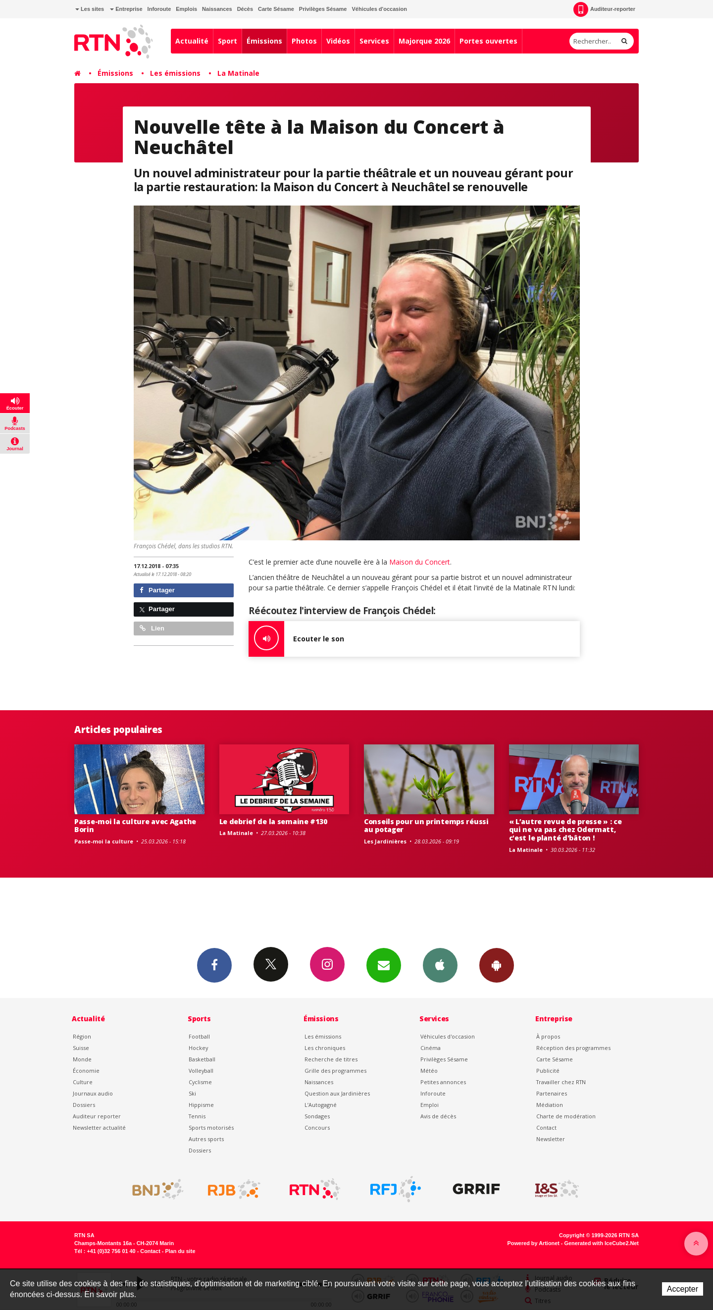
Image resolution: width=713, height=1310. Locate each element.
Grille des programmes (335, 1070)
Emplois (186, 9)
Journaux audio (93, 1093)
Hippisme (201, 1104)
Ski (192, 1093)
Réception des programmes (573, 1048)
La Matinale (238, 73)
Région (82, 1036)
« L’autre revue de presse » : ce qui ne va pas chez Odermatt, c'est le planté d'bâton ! (565, 830)
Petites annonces (443, 1082)
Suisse (81, 1048)
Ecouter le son (296, 639)
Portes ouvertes (488, 41)
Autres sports (206, 1139)
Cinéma (430, 1048)
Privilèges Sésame (323, 9)
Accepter (682, 1289)
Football (199, 1036)
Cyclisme (200, 1082)
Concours (317, 1127)
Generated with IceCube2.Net (601, 1243)
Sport (227, 41)
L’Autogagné (321, 1104)
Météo (429, 1070)
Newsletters (383, 965)
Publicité (548, 1070)
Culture (83, 1082)
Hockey (198, 1048)
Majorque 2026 (424, 41)
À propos (548, 1036)
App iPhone (440, 965)
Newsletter (550, 1139)
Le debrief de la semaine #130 (273, 821)
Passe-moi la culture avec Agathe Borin (135, 826)
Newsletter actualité (99, 1127)
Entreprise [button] (126, 9)
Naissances (217, 9)
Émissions (264, 41)
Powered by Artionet (534, 1243)
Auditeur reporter (97, 1116)
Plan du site (180, 1251)
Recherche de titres (331, 1059)
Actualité (191, 41)
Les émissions (175, 73)
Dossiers (84, 1104)
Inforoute (159, 9)
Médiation (549, 1104)
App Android (496, 965)
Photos (304, 41)
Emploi (429, 1104)
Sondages (317, 1116)
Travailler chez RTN (561, 1082)
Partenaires (551, 1093)
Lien (152, 628)
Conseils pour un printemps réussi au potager (426, 826)
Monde (82, 1059)
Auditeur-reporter (604, 9)
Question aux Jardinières (337, 1093)
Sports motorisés (211, 1127)
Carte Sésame (276, 9)
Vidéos (338, 41)
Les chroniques (325, 1048)
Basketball (202, 1059)
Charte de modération (566, 1116)
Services (374, 41)
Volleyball (201, 1070)
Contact (546, 1127)
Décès (245, 9)
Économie (86, 1070)
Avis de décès (438, 1116)
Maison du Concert (419, 562)
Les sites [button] (89, 9)
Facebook (214, 965)
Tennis (197, 1116)
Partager (157, 590)
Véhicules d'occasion (379, 9)
